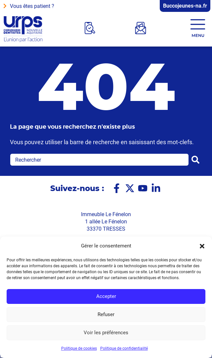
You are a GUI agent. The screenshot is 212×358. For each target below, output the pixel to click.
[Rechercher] (196, 159)
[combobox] (99, 159)
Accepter (106, 297)
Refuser (106, 315)
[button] (202, 246)
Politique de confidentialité (124, 348)
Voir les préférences (106, 333)
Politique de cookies (79, 348)
